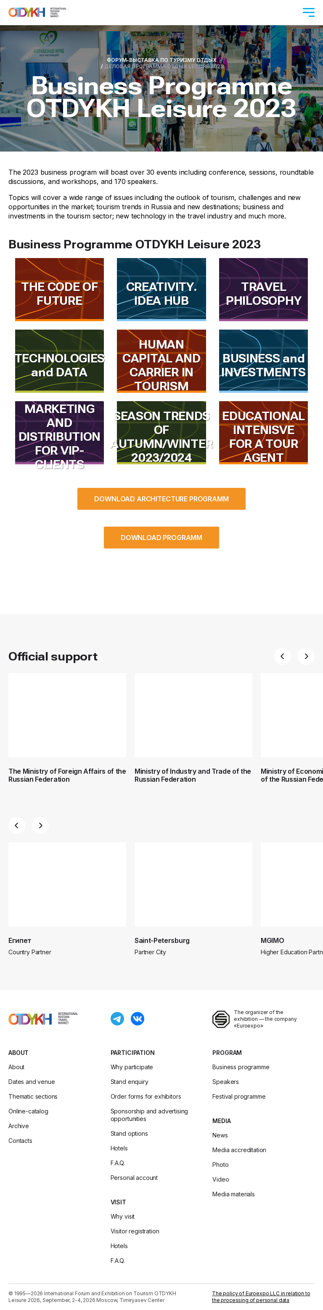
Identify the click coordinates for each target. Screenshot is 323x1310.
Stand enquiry (129, 1081)
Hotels (119, 1148)
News (220, 1135)
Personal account (134, 1177)
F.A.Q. (118, 1162)
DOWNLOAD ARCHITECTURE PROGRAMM (161, 499)
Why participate (132, 1066)
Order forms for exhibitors (146, 1096)
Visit (118, 1202)
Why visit (123, 1216)
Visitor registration (135, 1231)
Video (220, 1179)
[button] (282, 656)
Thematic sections (33, 1096)
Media (221, 1120)
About (18, 1052)
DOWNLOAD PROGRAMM (161, 537)
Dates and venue (31, 1081)
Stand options (129, 1133)
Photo (220, 1164)
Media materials (233, 1194)
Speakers (225, 1081)
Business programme (240, 1066)
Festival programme (238, 1096)
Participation (133, 1052)
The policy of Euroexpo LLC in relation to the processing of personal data (261, 1296)
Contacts (20, 1140)
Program (227, 1052)
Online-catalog (28, 1111)
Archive (18, 1125)
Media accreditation (239, 1149)
